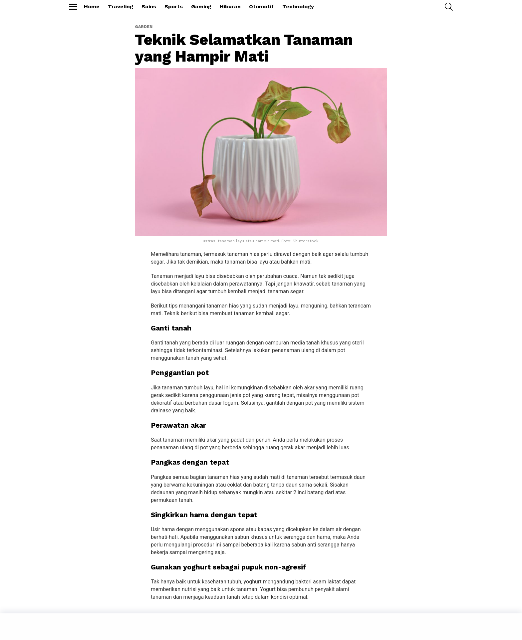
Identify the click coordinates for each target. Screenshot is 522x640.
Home (92, 6)
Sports (173, 6)
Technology (298, 6)
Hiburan (230, 6)
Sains (148, 6)
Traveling (120, 6)
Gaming (201, 6)
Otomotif (261, 6)
